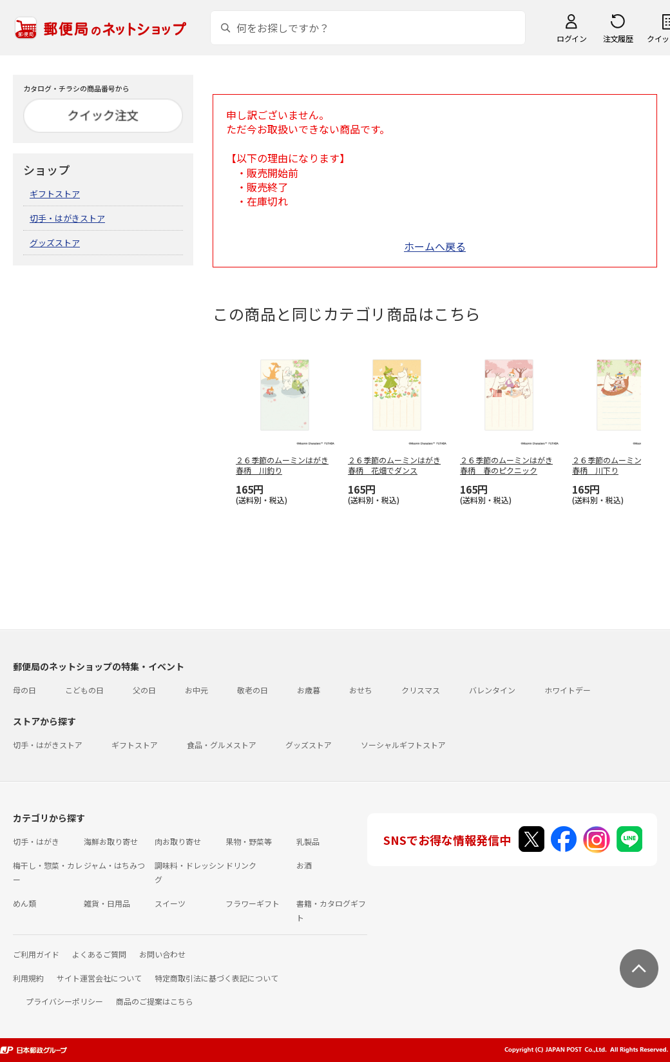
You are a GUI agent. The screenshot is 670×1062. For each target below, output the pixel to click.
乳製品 (308, 841)
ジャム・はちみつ (114, 865)
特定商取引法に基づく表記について (216, 977)
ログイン (571, 38)
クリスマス (420, 689)
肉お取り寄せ (178, 841)
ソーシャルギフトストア (403, 744)
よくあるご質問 (99, 954)
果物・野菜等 (248, 841)
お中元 (196, 689)
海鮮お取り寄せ (111, 841)
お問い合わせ (162, 954)
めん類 (24, 903)
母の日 (24, 689)
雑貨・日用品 (107, 903)
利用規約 (28, 977)
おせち (360, 689)
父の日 (144, 689)
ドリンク (240, 865)
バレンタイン (492, 689)
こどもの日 (84, 689)
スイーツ (170, 903)
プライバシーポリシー (64, 1001)
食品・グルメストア (221, 744)
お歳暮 (308, 689)
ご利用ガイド (36, 954)
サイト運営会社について (99, 977)
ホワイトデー (567, 689)
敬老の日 (252, 689)
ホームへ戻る (435, 246)
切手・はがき (36, 841)
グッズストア (55, 243)
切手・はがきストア (67, 218)
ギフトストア (55, 194)
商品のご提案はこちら (154, 1001)
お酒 (304, 865)
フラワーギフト (252, 903)
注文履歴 (618, 38)
